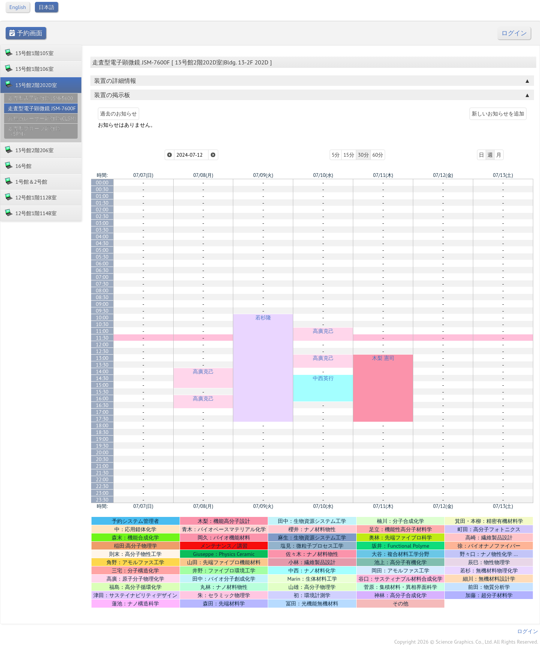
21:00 (102, 466)
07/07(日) (143, 175)
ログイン (514, 33)
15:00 (102, 385)
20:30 (102, 459)
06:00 (102, 263)
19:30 (102, 445)
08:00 (102, 290)
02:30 (102, 216)
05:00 (102, 250)
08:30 (102, 297)
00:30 (102, 189)
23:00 (102, 493)
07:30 (102, 283)
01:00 (102, 196)
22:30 (102, 486)
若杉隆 (263, 317)
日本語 (46, 7)
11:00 (102, 331)
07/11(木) (383, 175)
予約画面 (25, 33)
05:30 (102, 256)
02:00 (102, 209)
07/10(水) (323, 175)
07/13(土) (503, 175)
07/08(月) (203, 175)
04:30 (102, 243)
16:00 (102, 398)
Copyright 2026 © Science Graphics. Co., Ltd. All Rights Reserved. (466, 641)
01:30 (102, 202)
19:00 (102, 439)
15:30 (102, 391)
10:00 (102, 317)
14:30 (102, 378)
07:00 (102, 277)
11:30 (102, 337)
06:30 (102, 270)
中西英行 (323, 378)
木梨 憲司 (383, 358)
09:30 (102, 310)
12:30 (102, 351)
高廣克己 (323, 331)
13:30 (102, 364)
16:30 (102, 405)
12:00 (102, 344)
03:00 (102, 223)
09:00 (102, 304)
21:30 (102, 472)
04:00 (102, 236)
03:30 (102, 229)
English (17, 7)
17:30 (102, 418)
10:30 (102, 324)
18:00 (102, 425)
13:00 (102, 358)
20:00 (102, 452)
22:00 (102, 479)
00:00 (102, 182)
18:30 (102, 432)
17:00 (102, 412)
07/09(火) (263, 175)
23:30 (102, 499)
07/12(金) (443, 175)
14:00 (102, 371)
